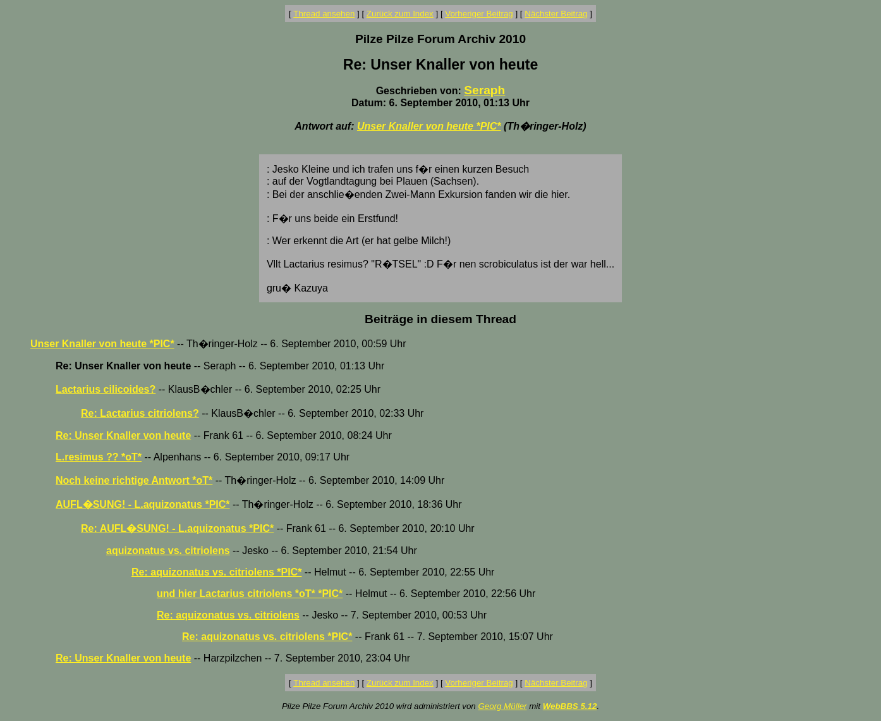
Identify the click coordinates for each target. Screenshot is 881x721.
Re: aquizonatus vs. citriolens (228, 615)
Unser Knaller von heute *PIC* (429, 126)
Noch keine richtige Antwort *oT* (134, 480)
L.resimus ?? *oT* (99, 457)
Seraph (484, 90)
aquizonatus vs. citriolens (168, 550)
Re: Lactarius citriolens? (140, 413)
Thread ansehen (324, 13)
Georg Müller (502, 706)
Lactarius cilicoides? (105, 389)
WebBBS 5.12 (570, 706)
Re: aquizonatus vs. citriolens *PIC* (216, 572)
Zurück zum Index (400, 13)
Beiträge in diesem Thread (440, 319)
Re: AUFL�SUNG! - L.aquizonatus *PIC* (177, 528)
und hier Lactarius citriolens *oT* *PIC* (250, 593)
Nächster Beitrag (556, 13)
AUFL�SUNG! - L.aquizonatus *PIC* (143, 504)
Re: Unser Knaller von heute (123, 435)
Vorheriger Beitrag (479, 13)
